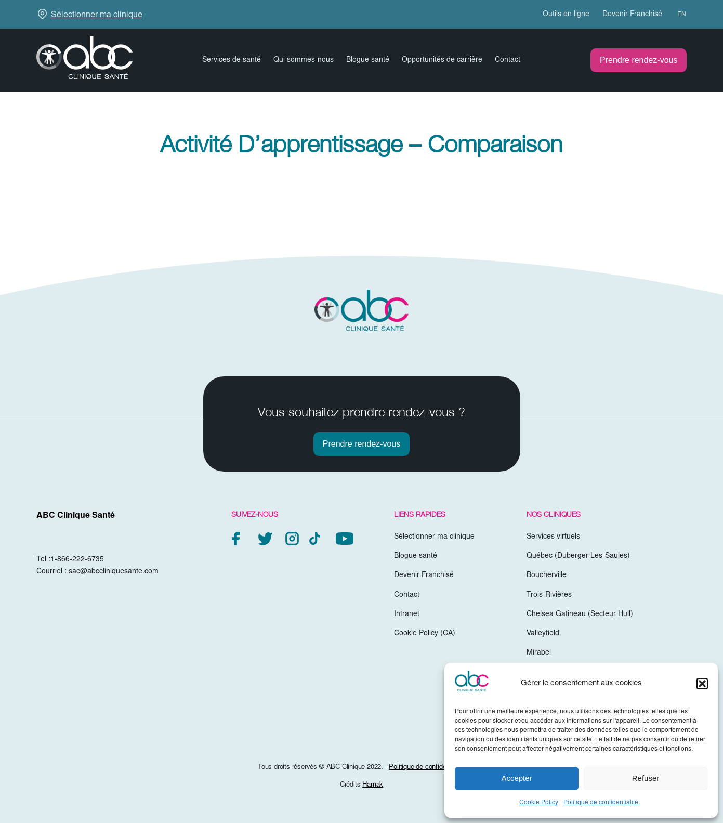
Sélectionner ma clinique (96, 15)
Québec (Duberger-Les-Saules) (578, 556)
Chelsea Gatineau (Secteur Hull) (580, 614)
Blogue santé (367, 60)
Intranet (406, 614)
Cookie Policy (538, 803)
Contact (507, 60)
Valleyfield (543, 633)
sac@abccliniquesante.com (114, 572)
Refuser (646, 778)
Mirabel (539, 653)
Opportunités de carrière (442, 60)
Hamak (372, 785)
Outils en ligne (566, 14)
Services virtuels (553, 537)
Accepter (516, 778)
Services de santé (231, 60)
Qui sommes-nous (303, 60)
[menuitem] (677, 14)
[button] (702, 683)
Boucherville (547, 575)
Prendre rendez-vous (638, 60)
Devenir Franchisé (632, 14)
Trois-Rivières (549, 595)
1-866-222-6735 (77, 560)
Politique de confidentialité (600, 803)
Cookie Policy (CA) (424, 633)
